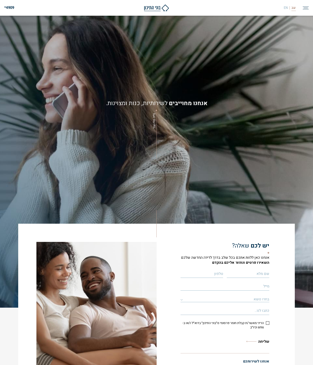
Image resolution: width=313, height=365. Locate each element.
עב (293, 7)
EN (286, 8)
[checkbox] (225, 325)
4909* (9, 7)
